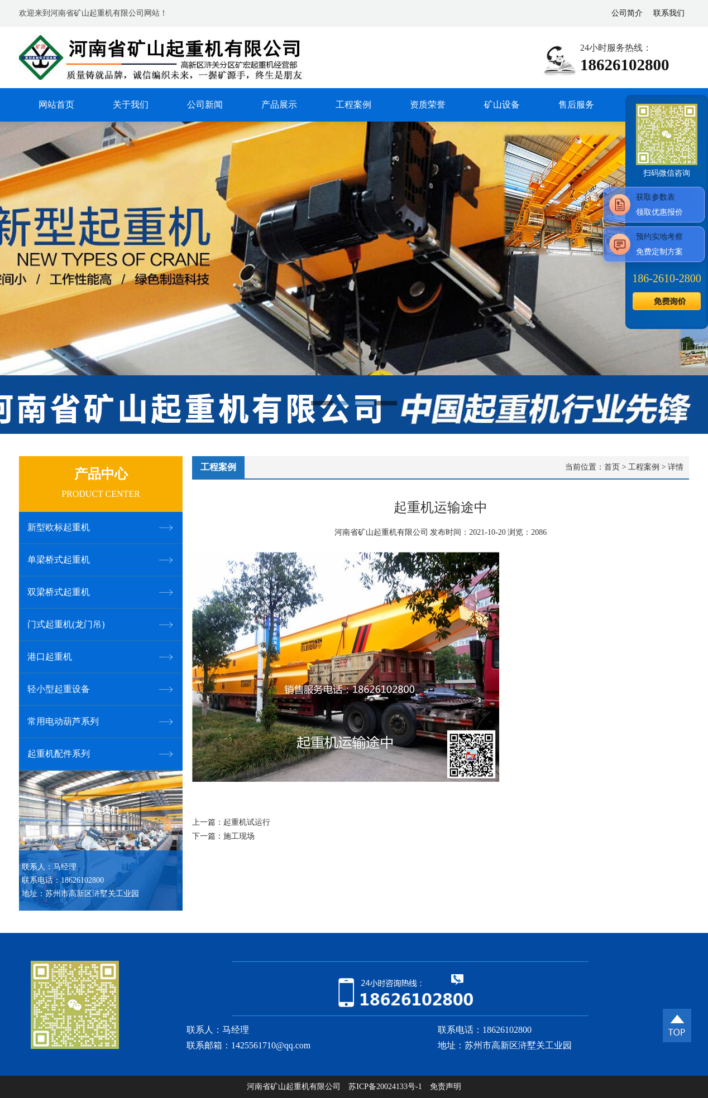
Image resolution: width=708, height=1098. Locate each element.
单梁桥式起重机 (58, 559)
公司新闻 (205, 104)
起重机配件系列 (58, 753)
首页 (612, 467)
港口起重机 (49, 656)
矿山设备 (502, 104)
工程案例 (353, 104)
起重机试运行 (246, 822)
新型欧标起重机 (58, 527)
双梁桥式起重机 (58, 592)
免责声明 (445, 1086)
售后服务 (576, 104)
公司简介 (627, 13)
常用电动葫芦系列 (63, 721)
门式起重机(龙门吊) (66, 624)
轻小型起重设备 (58, 689)
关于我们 (131, 104)
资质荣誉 (428, 104)
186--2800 (666, 278)
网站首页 (56, 104)
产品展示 (279, 104)
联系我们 (669, 13)
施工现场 (239, 836)
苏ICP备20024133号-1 (385, 1086)
